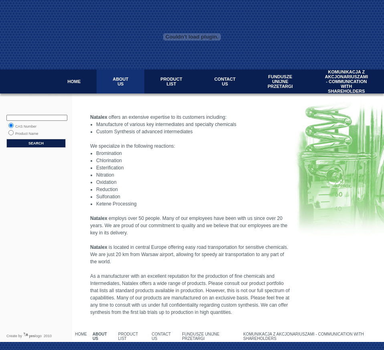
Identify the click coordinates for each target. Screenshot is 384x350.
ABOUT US (120, 81)
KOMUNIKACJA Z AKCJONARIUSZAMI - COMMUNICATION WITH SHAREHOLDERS (346, 81)
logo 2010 (40, 336)
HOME (74, 81)
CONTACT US (225, 81)
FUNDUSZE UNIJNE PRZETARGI (280, 81)
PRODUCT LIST (171, 81)
